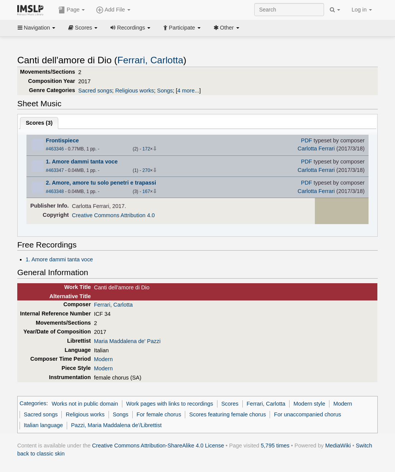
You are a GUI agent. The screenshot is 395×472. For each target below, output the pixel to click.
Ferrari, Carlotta (150, 60)
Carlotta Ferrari (316, 148)
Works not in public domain (85, 404)
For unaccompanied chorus (307, 414)
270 (146, 170)
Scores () (39, 123)
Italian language (43, 425)
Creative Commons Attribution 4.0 (113, 215)
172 (146, 149)
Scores (82, 28)
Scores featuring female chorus (227, 414)
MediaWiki (338, 445)
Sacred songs (95, 90)
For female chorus (159, 414)
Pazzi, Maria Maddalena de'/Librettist (116, 425)
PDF (306, 140)
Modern (103, 359)
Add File (113, 10)
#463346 (55, 149)
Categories (33, 404)
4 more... (188, 90)
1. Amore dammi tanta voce (59, 259)
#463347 (55, 170)
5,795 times (275, 445)
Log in (362, 10)
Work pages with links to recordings (169, 404)
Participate (181, 28)
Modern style (309, 404)
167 (146, 191)
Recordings (130, 28)
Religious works (134, 90)
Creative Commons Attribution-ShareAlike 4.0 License (158, 445)
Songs (165, 90)
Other (226, 28)
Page (71, 10)
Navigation (36, 28)
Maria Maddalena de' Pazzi (127, 341)
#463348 (55, 191)
